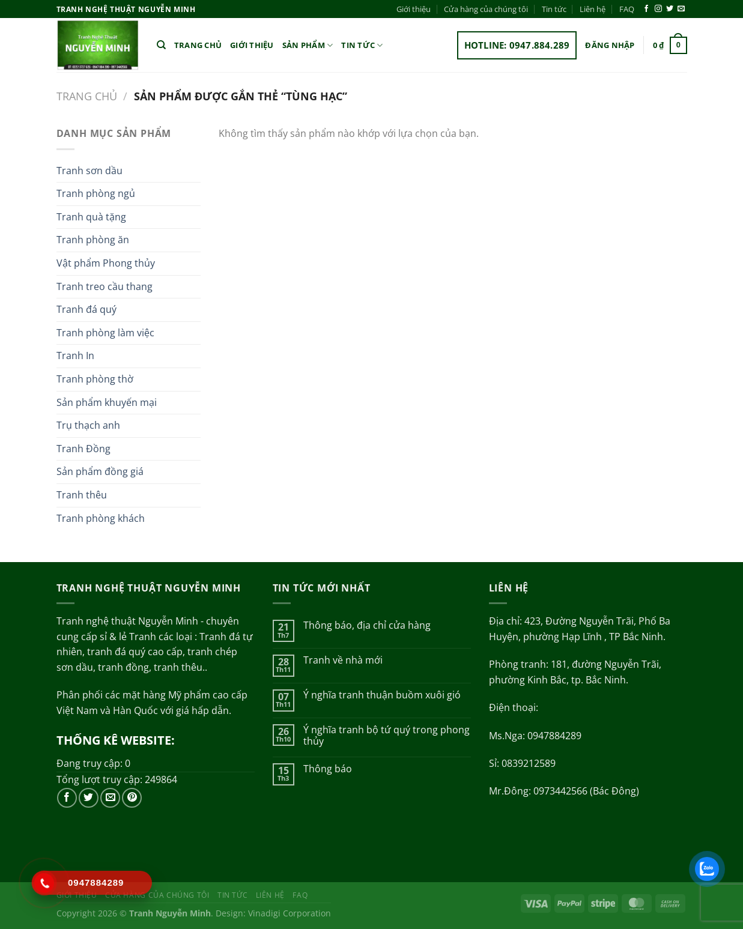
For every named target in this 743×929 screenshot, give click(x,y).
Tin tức (554, 9)
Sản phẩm (307, 45)
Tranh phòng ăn (92, 239)
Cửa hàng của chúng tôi (486, 9)
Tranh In (75, 355)
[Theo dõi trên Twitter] (669, 9)
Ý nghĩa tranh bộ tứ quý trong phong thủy (386, 735)
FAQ (626, 9)
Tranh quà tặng (91, 216)
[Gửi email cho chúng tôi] (681, 9)
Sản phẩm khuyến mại (106, 402)
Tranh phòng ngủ (95, 193)
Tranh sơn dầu (89, 170)
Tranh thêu (81, 494)
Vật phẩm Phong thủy (105, 263)
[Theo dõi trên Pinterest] (132, 798)
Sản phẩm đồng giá (100, 471)
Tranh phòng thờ (94, 379)
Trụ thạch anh (88, 425)
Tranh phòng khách (100, 518)
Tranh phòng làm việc (105, 332)
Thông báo (327, 769)
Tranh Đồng (83, 448)
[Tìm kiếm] (161, 45)
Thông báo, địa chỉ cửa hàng (367, 625)
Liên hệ (592, 9)
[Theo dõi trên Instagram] (658, 9)
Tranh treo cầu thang (104, 286)
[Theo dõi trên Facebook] (646, 9)
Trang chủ (198, 45)
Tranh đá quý (86, 309)
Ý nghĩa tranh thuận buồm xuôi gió (382, 695)
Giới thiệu (413, 9)
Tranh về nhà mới (343, 660)
